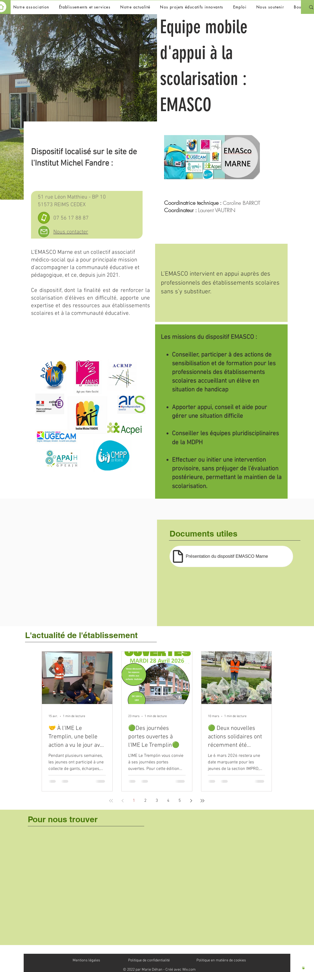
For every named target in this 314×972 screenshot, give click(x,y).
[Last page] (202, 801)
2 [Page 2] (145, 800)
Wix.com (189, 969)
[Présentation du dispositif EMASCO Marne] (231, 556)
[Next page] (191, 801)
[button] (31, 7)
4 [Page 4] (168, 800)
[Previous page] (122, 801)
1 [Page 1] (134, 800)
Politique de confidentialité (149, 960)
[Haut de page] (303, 968)
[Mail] (44, 232)
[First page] (111, 801)
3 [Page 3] (157, 800)
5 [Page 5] (179, 800)
